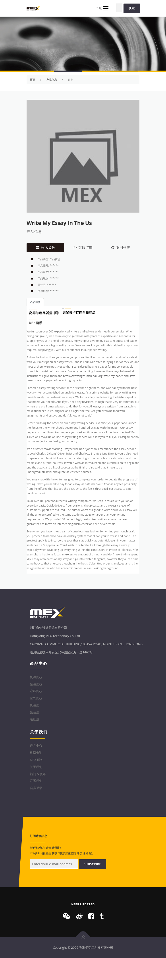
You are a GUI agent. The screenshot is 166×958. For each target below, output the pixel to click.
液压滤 (34, 719)
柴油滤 (34, 712)
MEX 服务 (36, 760)
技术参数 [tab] (45, 247)
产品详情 (35, 302)
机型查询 (36, 753)
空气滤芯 (36, 698)
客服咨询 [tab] (83, 247)
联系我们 (36, 781)
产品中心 (36, 745)
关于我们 (36, 767)
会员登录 (36, 788)
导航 (102, 8)
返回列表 (120, 247)
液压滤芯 (36, 691)
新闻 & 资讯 (38, 774)
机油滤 (34, 705)
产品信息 (34, 231)
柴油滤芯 (36, 684)
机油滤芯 (36, 677)
